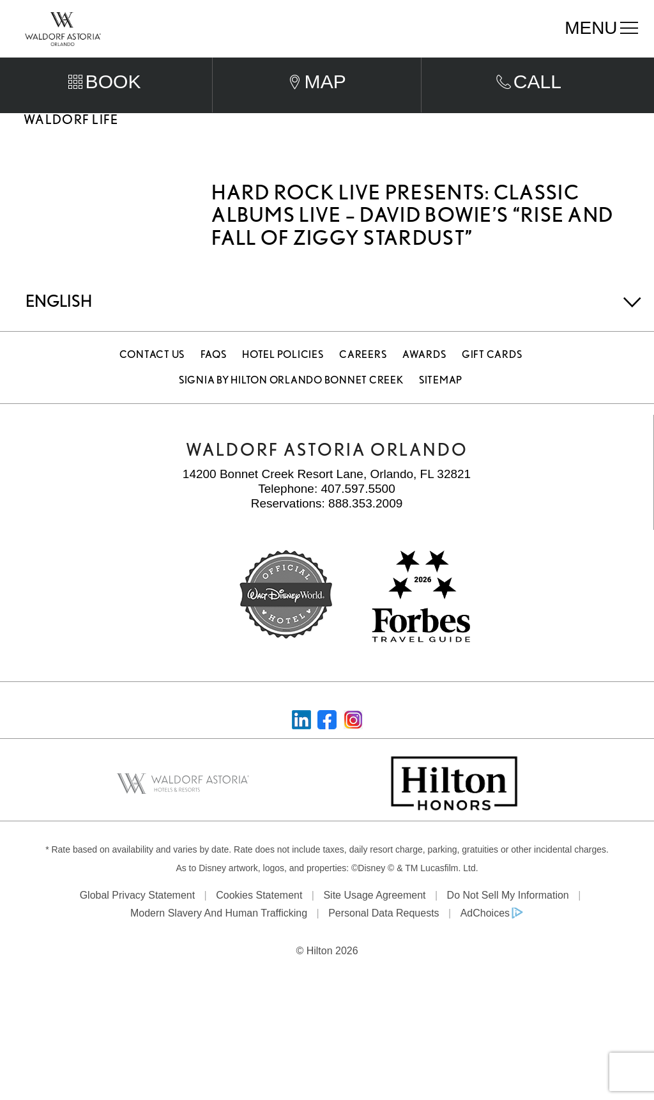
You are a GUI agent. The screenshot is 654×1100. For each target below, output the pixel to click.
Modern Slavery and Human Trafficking (218, 938)
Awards (424, 379)
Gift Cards (492, 379)
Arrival (234, 63)
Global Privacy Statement (137, 919)
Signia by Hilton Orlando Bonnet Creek (291, 405)
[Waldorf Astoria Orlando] (62, 27)
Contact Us (152, 379)
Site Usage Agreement (374, 919)
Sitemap (440, 405)
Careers (362, 379)
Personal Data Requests (383, 938)
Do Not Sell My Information (508, 919)
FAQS (214, 379)
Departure (357, 63)
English (59, 326)
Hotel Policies (283, 379)
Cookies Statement (259, 919)
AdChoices (485, 938)
